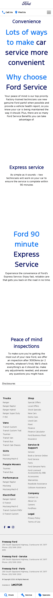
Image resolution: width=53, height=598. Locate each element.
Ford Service (33, 459)
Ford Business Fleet (37, 435)
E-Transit (7, 503)
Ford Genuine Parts (37, 466)
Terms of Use (34, 522)
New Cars (32, 413)
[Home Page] (26, 3)
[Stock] (9, 595)
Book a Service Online (38, 455)
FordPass (32, 508)
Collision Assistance (37, 487)
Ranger (6, 402)
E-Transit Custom (11, 514)
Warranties (33, 480)
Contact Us (33, 497)
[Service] (26, 595)
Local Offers (33, 406)
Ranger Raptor (9, 406)
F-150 (5, 417)
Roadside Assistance (37, 484)
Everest (6, 455)
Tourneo (6, 434)
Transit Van (8, 438)
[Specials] (44, 595)
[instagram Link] (13, 527)
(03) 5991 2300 (14, 547)
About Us (32, 501)
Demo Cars (33, 417)
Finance (31, 428)
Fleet (30, 424)
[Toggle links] (12, 584)
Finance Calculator (36, 431)
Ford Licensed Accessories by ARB (37, 471)
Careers (31, 504)
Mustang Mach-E (10, 458)
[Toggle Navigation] (49, 12)
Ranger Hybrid (9, 409)
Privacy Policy (34, 518)
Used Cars (32, 421)
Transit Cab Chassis (11, 445)
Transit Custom (10, 427)
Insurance (32, 439)
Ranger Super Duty (11, 413)
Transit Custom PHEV (12, 510)
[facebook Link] (4, 527)
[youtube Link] (9, 527)
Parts (30, 463)
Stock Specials (34, 409)
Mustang (7, 485)
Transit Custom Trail (12, 430)
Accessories (33, 476)
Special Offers (34, 402)
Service (31, 452)
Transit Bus (8, 441)
